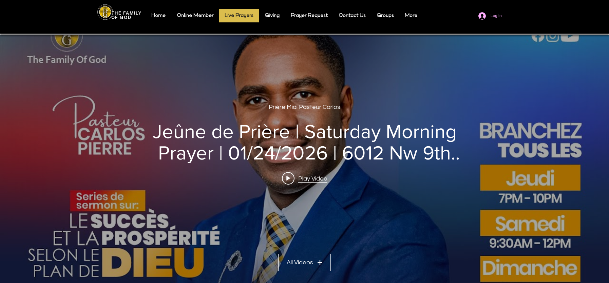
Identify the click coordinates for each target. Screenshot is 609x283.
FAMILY (132, 13)
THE (117, 13)
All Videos (304, 262)
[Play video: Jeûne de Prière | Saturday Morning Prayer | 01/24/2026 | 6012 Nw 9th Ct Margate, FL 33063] (304, 178)
